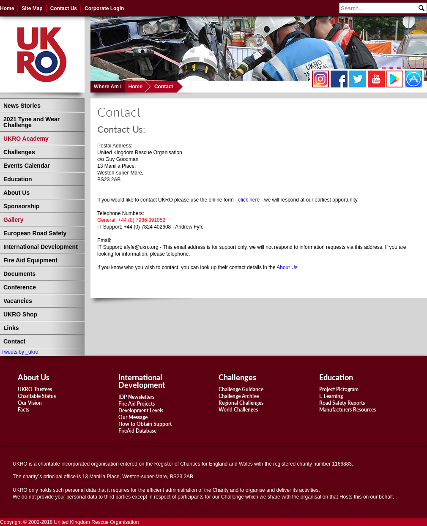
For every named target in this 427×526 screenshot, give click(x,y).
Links (11, 327)
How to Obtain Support (145, 424)
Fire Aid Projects (136, 404)
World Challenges (238, 409)
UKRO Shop (20, 314)
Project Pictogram (339, 389)
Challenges (19, 152)
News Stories (22, 105)
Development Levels (140, 410)
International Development (40, 246)
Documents (19, 273)
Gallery (13, 219)
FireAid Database (137, 431)
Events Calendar (26, 165)
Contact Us (63, 8)
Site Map (32, 8)
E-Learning (331, 396)
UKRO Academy (26, 138)
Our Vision (30, 403)
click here (249, 200)
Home (7, 8)
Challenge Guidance (241, 389)
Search (421, 7)
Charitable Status (37, 396)
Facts (23, 409)
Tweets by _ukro (19, 352)
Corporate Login (104, 8)
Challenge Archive (239, 396)
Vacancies (17, 300)
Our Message (133, 417)
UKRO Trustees (35, 389)
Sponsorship (21, 206)
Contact (163, 87)
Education (17, 179)
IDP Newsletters (136, 397)
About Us (16, 192)
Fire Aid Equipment (30, 260)
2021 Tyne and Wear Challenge (31, 122)
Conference (19, 287)
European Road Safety (34, 233)
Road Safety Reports (342, 403)
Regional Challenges (241, 403)
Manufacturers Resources (347, 409)
